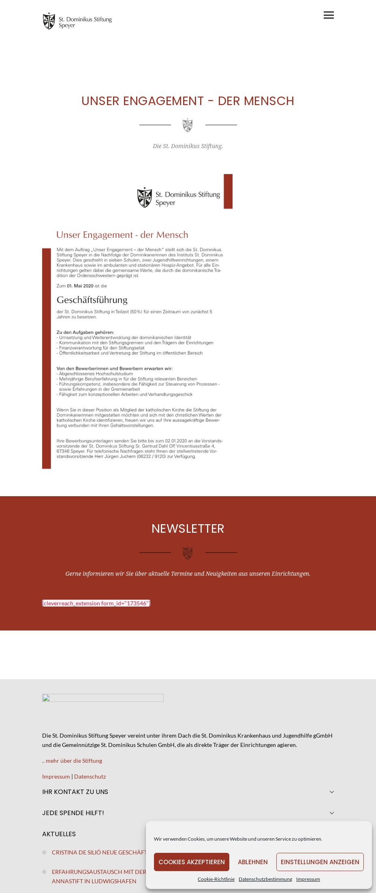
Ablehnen (253, 862)
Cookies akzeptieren (191, 862)
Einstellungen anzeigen (320, 862)
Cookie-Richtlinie (216, 879)
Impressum (308, 879)
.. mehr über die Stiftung (72, 760)
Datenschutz (90, 776)
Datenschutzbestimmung (265, 879)
